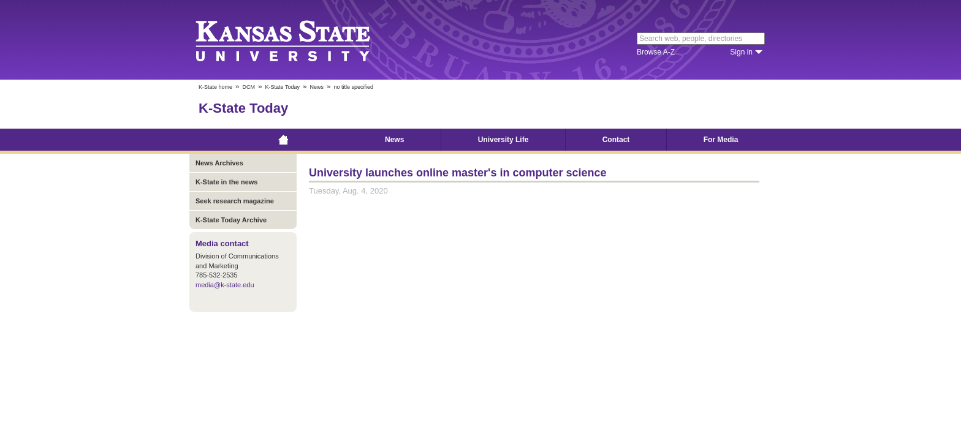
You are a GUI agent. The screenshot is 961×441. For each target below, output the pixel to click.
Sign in (741, 52)
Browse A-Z (656, 52)
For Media (721, 139)
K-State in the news (226, 182)
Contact (616, 139)
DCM (249, 87)
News (317, 87)
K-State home (215, 87)
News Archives (219, 163)
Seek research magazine (235, 201)
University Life (503, 139)
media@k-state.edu (225, 284)
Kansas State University (298, 40)
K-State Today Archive (231, 220)
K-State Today (282, 87)
